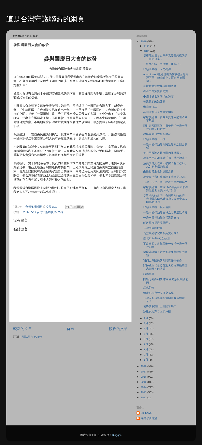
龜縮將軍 (148, 273)
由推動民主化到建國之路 (158, 171)
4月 (146, 344)
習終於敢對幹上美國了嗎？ (159, 306)
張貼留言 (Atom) (32, 336)
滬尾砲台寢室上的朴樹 (157, 311)
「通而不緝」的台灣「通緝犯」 (162, 64)
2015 (144, 381)
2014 (144, 387)
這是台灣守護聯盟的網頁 (45, 19)
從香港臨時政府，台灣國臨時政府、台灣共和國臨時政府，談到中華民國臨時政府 (165, 199)
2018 (144, 366)
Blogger (116, 435)
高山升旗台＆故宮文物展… (159, 112)
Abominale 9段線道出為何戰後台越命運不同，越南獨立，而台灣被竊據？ (165, 77)
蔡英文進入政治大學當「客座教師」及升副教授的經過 (165, 165)
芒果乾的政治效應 (154, 101)
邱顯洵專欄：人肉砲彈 (157, 69)
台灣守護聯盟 (148, 418)
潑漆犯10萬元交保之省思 (158, 292)
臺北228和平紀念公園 (156, 238)
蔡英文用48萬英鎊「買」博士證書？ (165, 158)
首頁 (70, 329)
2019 (144, 41)
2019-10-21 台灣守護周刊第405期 (42, 212)
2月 (146, 354)
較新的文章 (22, 329)
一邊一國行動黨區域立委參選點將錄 (165, 212)
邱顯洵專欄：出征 (154, 139)
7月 (146, 328)
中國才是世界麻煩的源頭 (158, 96)
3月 (146, 349)
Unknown (146, 412)
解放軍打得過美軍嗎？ (157, 222)
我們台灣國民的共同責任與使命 (162, 260)
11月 (147, 45)
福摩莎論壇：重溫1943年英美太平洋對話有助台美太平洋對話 (165, 189)
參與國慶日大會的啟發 (157, 134)
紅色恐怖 (148, 287)
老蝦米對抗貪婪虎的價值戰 (159, 86)
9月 (146, 318)
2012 (144, 397)
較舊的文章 (118, 329)
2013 (144, 392)
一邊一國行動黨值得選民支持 (161, 217)
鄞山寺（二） (151, 106)
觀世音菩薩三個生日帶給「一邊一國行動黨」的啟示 (165, 127)
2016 (144, 376)
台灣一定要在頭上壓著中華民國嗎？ (165, 182)
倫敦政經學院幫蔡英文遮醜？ (161, 233)
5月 (146, 339)
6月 (146, 333)
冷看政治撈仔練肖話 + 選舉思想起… (165, 176)
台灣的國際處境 (153, 228)
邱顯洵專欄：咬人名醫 (157, 207)
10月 (147, 51)
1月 (146, 359)
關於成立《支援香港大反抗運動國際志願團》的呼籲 (165, 267)
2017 (144, 371)
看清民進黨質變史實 (155, 91)
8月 (146, 323)
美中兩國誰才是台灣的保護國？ (162, 152)
